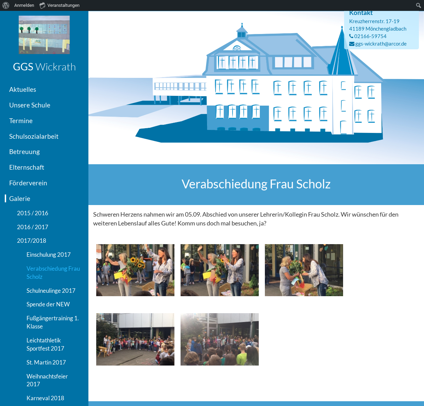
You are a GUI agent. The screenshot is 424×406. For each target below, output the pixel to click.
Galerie (19, 198)
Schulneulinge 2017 (51, 290)
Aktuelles (22, 89)
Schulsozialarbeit (33, 136)
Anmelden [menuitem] (24, 5)
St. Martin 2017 (46, 362)
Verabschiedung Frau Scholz (53, 272)
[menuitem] (6, 5)
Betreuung (24, 151)
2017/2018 (31, 240)
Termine (21, 120)
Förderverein (28, 183)
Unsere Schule (29, 105)
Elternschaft (26, 167)
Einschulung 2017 (49, 254)
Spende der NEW (48, 304)
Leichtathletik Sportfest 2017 (45, 344)
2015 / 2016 (32, 213)
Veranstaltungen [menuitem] (59, 5)
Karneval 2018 (45, 398)
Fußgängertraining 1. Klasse (53, 322)
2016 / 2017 (32, 227)
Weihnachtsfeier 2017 (47, 380)
